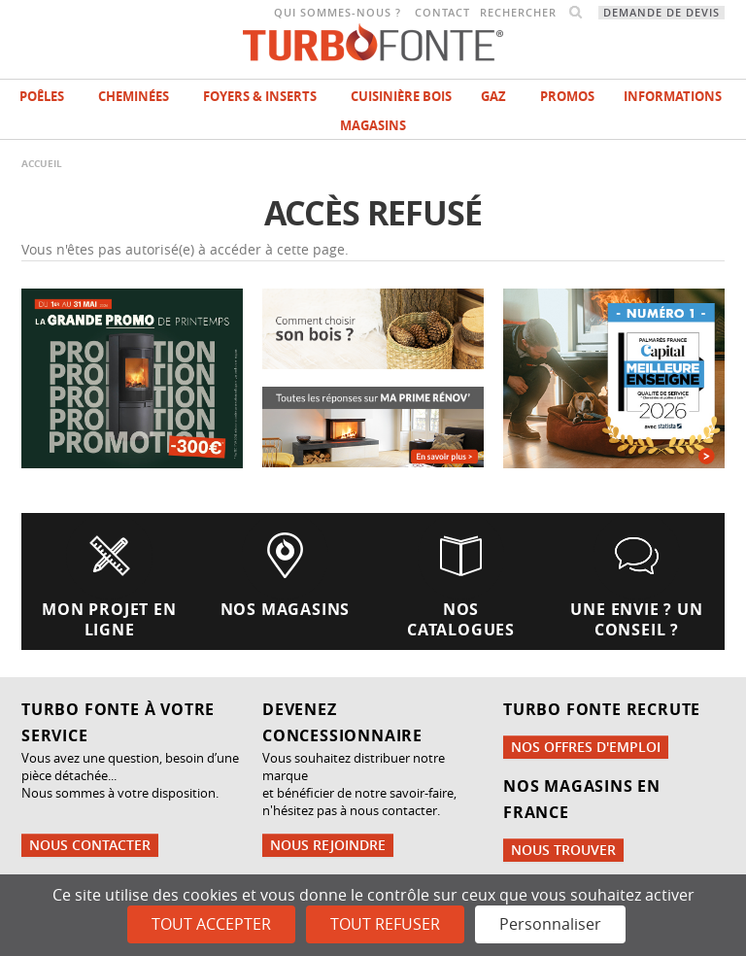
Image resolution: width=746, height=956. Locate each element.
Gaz (493, 96)
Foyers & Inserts (260, 96)
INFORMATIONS (673, 96)
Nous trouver (563, 849)
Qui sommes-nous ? (337, 12)
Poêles (41, 96)
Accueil (41, 163)
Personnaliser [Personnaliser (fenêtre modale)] (550, 924)
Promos (567, 96)
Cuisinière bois (401, 96)
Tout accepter (211, 924)
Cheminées (133, 96)
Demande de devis (661, 12)
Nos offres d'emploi (586, 746)
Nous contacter (90, 845)
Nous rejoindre (328, 845)
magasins (373, 125)
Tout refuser (385, 924)
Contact (442, 12)
